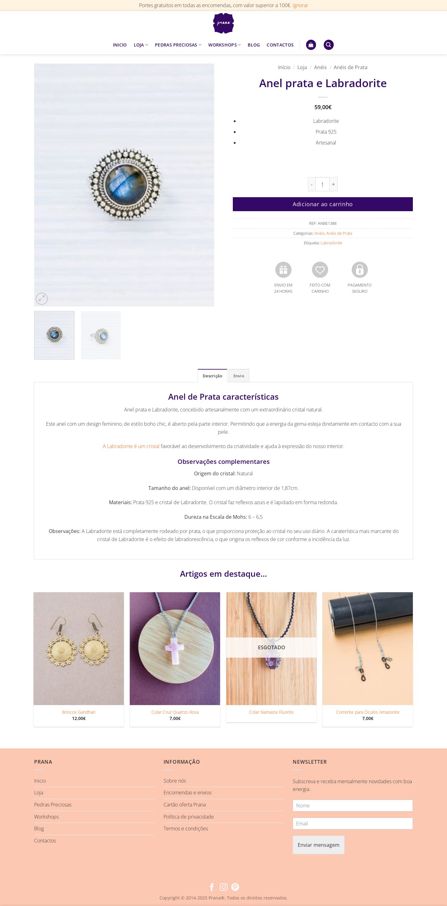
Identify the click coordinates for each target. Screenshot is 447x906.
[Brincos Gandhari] (79, 648)
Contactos (45, 840)
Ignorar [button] (300, 5)
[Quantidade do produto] (322, 184)
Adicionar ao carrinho (323, 204)
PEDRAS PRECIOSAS (178, 45)
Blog (39, 828)
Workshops (46, 816)
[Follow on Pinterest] (235, 887)
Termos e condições (186, 828)
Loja (302, 67)
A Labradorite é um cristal (131, 446)
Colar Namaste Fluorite (271, 712)
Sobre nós (175, 780)
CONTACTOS (280, 45)
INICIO (120, 45)
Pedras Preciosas (52, 804)
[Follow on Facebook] (212, 887)
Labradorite (331, 243)
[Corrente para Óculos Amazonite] (368, 648)
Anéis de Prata (351, 67)
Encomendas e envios (187, 792)
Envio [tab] (238, 376)
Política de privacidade (189, 816)
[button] (311, 45)
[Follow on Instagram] (223, 887)
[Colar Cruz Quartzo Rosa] (175, 648)
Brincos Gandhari (78, 712)
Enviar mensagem (319, 845)
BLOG (254, 45)
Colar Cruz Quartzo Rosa (175, 712)
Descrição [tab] (212, 376)
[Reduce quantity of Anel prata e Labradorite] (311, 184)
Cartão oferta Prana (185, 804)
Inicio (40, 780)
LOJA (141, 45)
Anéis (320, 67)
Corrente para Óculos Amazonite (368, 712)
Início (284, 67)
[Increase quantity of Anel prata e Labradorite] (334, 184)
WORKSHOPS (224, 45)
